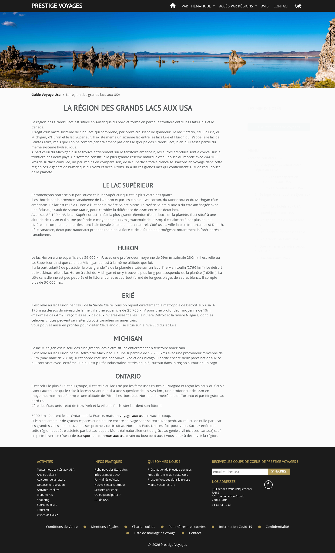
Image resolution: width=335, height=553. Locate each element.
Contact (281, 6)
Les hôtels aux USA (274, 206)
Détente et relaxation (51, 485)
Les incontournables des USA (271, 232)
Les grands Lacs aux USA (267, 239)
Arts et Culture (46, 475)
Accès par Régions (236, 6)
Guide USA (101, 500)
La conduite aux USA (276, 188)
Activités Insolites (48, 490)
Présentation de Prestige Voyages (170, 470)
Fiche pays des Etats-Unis (111, 470)
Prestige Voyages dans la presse (169, 480)
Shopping (43, 500)
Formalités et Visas (106, 480)
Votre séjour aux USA (253, 157)
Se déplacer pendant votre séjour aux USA (266, 167)
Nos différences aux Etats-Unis (168, 475)
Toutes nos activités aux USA (55, 470)
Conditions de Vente (62, 527)
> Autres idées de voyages (268, 126)
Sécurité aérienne (106, 490)
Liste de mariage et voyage (155, 533)
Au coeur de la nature (51, 480)
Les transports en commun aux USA (269, 179)
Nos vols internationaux (109, 485)
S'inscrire (279, 471)
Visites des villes (47, 515)
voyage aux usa (132, 415)
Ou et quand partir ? (107, 495)
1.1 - (255, 177)
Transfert (43, 510)
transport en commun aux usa (101, 435)
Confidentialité (277, 527)
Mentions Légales (105, 527)
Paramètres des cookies (187, 527)
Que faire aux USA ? (263, 258)
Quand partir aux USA (265, 213)
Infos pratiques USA (107, 475)
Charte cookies (143, 527)
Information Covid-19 (235, 527)
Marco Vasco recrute (161, 485)
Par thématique (196, 6)
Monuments (45, 495)
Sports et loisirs (47, 505)
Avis (264, 6)
